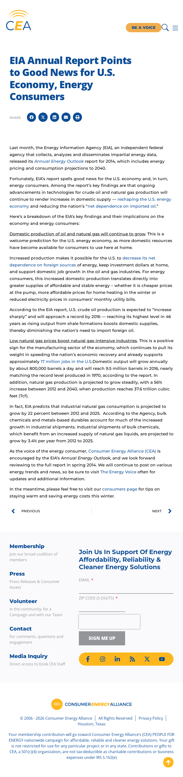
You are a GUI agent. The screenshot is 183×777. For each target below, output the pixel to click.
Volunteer (23, 601)
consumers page (119, 489)
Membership (27, 546)
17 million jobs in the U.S (66, 361)
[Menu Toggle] (175, 28)
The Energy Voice (118, 471)
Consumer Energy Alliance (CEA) (122, 451)
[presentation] (109, 622)
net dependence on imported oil (122, 206)
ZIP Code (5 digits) (97, 598)
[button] (31, 117)
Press (17, 574)
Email (85, 580)
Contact (21, 629)
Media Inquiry (29, 656)
